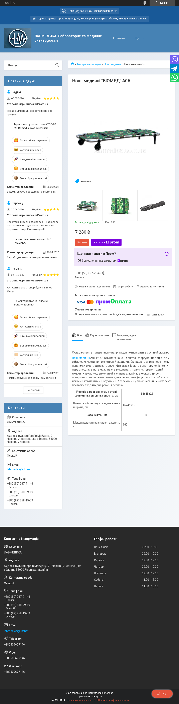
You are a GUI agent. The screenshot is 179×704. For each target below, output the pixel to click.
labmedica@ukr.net (19, 469)
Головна (119, 38)
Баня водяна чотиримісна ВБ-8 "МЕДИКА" (32, 241)
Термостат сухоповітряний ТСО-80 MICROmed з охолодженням (35, 126)
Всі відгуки (33, 390)
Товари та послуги (89, 64)
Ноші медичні (113, 64)
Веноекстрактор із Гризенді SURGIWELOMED (31, 302)
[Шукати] (57, 65)
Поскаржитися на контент (81, 700)
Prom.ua (108, 693)
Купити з (106, 242)
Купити (82, 242)
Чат (162, 693)
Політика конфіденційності (113, 700)
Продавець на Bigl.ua (89, 696)
